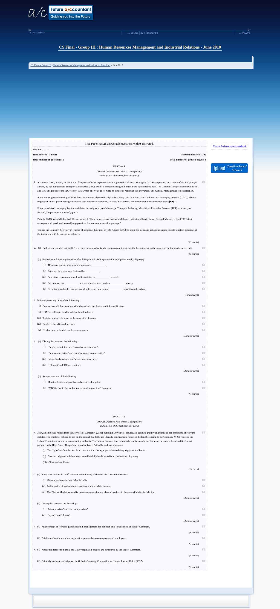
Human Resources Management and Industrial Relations (81, 65)
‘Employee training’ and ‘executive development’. (73, 347)
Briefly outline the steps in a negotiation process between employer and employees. (84, 538)
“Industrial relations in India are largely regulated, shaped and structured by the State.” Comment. (91, 549)
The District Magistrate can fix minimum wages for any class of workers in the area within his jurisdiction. (101, 492)
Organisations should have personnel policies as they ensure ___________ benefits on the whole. (97, 289)
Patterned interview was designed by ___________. (74, 271)
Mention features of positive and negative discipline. (74, 382)
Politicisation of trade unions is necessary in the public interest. (79, 486)
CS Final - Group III (41, 65)
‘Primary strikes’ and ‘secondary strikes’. (68, 509)
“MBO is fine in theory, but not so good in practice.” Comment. (80, 388)
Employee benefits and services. (59, 324)
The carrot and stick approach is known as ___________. (77, 265)
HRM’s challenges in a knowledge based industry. (68, 312)
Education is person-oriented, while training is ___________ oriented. (83, 277)
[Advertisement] (141, 103)
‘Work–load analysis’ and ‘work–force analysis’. (72, 359)
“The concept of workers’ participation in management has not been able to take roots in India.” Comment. (96, 526)
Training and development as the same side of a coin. (69, 318)
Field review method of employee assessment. (66, 330)
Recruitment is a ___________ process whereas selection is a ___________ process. (90, 283)
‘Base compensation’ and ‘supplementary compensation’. (77, 353)
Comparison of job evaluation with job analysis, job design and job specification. (84, 306)
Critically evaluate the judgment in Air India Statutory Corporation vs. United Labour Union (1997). (92, 561)
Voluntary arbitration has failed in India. (67, 480)
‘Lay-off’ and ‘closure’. (59, 515)
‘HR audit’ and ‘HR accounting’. (64, 365)
